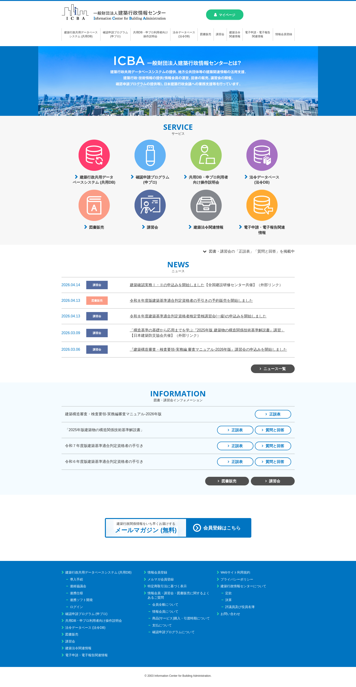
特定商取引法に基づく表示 (167, 586)
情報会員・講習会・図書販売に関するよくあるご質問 (179, 595)
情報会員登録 (157, 572)
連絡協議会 (78, 586)
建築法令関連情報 (208, 227)
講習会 (152, 227)
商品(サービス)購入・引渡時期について (181, 618)
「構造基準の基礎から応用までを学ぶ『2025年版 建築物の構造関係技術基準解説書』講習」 (207, 330)
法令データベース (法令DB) (85, 627)
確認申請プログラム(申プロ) (152, 179)
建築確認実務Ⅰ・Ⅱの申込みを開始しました (167, 285)
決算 (228, 600)
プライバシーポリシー (237, 579)
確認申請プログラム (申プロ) (86, 614)
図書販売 (96, 227)
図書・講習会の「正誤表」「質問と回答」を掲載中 (252, 251)
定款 (228, 593)
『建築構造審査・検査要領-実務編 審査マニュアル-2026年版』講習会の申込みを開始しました (208, 349)
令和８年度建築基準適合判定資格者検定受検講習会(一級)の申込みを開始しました (198, 316)
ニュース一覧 (274, 369)
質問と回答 (275, 430)
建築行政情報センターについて (243, 586)
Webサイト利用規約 (235, 572)
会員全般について (165, 604)
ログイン (76, 607)
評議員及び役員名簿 (240, 607)
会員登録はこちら (222, 527)
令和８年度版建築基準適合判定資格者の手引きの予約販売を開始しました (191, 300)
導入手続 (76, 579)
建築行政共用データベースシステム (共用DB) (94, 179)
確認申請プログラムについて (173, 632)
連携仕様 (76, 593)
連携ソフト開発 (81, 600)
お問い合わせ (230, 614)
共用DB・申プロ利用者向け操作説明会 (208, 179)
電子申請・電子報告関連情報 (264, 229)
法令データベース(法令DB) (264, 179)
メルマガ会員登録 (161, 579)
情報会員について (165, 611)
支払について (162, 625)
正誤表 (274, 414)
